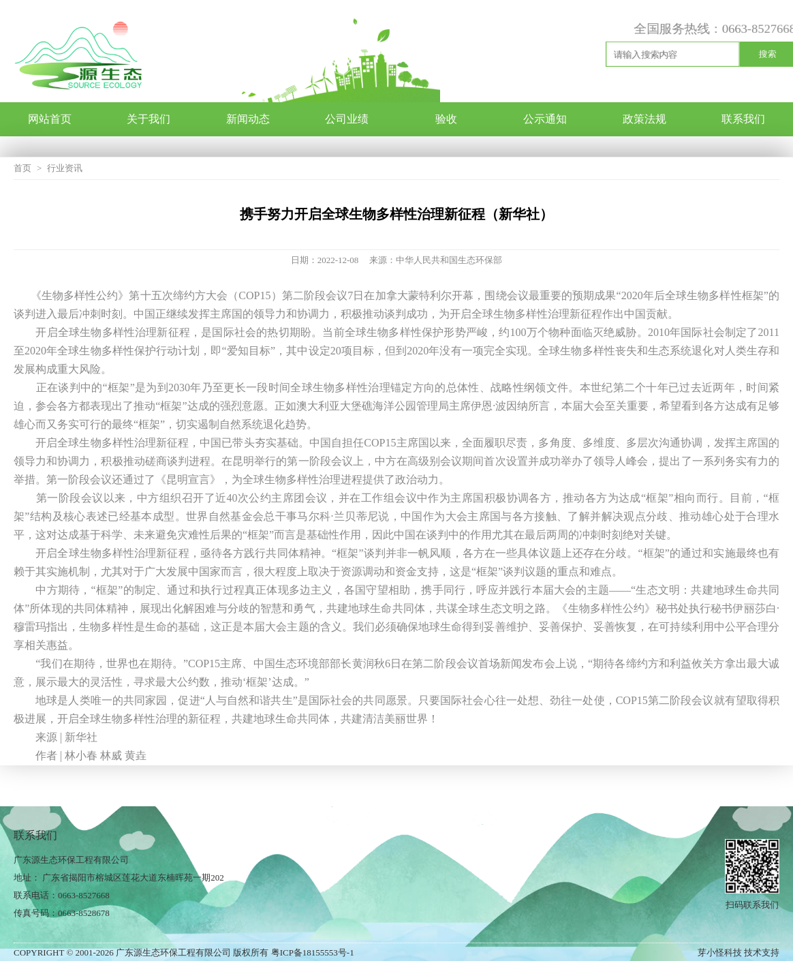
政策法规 (644, 119)
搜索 (766, 54)
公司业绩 (347, 119)
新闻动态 (248, 119)
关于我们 (148, 119)
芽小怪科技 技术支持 (738, 952)
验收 (446, 119)
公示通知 (545, 119)
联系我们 (743, 119)
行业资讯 (64, 168)
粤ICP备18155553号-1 (312, 952)
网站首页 (50, 119)
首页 (22, 168)
